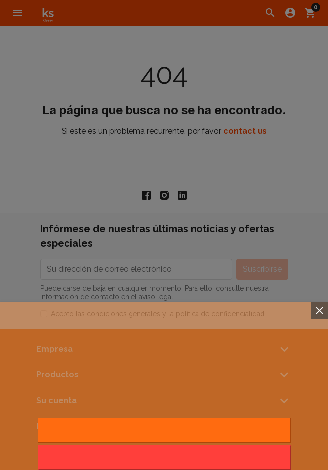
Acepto (164, 430)
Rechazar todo (164, 457)
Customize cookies (136, 405)
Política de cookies (69, 405)
